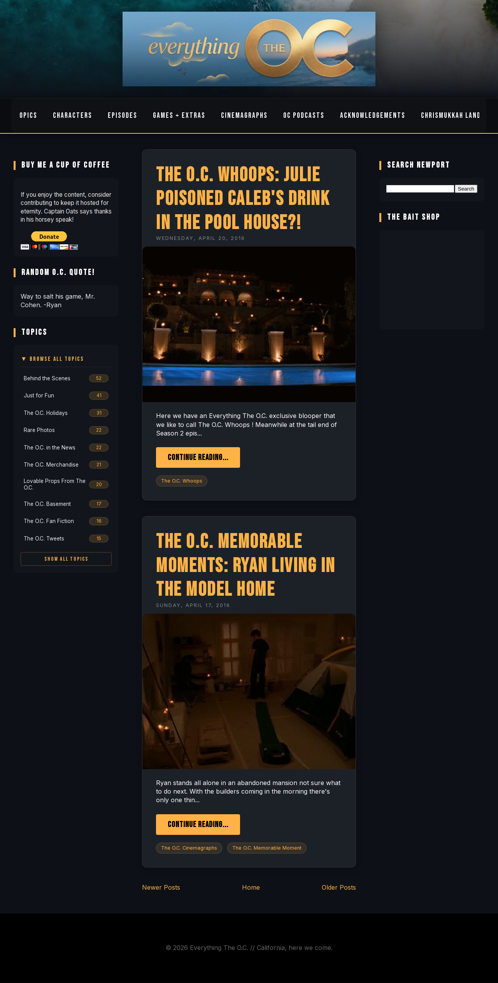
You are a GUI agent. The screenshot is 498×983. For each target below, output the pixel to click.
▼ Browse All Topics (52, 359)
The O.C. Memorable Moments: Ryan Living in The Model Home (245, 566)
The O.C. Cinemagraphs (189, 848)
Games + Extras (179, 115)
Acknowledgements (372, 115)
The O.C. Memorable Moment (267, 848)
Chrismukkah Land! (452, 115)
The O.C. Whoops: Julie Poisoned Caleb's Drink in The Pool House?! (243, 199)
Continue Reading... (198, 457)
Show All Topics (66, 559)
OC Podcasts (303, 115)
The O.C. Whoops (181, 481)
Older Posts (339, 887)
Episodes (122, 115)
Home (251, 887)
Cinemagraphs (244, 115)
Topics (26, 115)
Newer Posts (161, 887)
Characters (72, 115)
